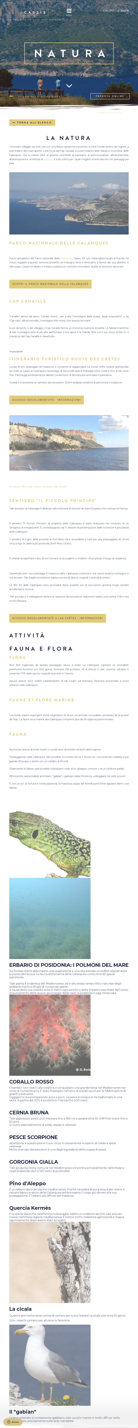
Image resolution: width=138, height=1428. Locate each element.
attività (48, 159)
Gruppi (108, 10)
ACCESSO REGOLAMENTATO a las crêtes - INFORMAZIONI (57, 618)
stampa (123, 10)
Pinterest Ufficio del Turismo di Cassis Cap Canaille (38, 486)
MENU (69, 12)
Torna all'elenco (32, 122)
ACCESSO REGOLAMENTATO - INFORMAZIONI (46, 399)
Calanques (66, 258)
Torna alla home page (35, 96)
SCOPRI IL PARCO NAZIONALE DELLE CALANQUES (50, 284)
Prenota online (110, 96)
